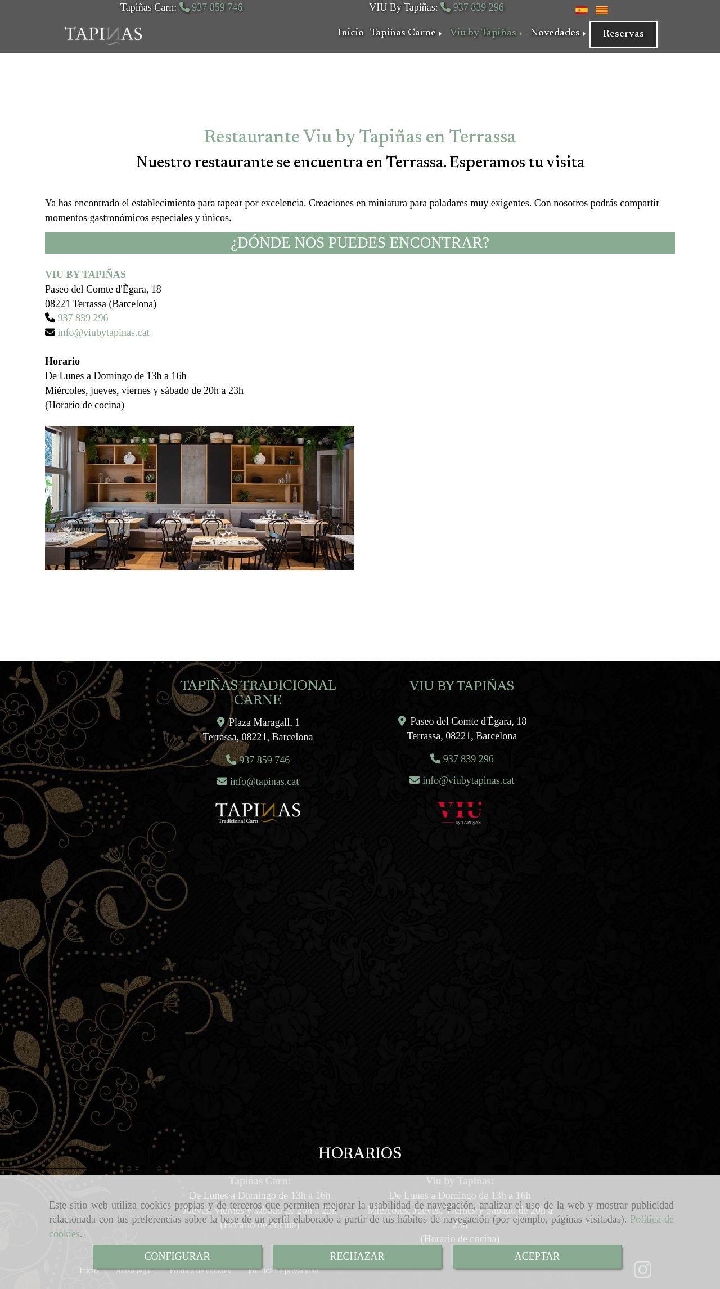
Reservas (623, 34)
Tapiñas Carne (407, 33)
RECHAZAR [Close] (357, 1256)
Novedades (559, 33)
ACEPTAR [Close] (537, 1256)
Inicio (351, 33)
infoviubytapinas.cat (102, 332)
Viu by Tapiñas (487, 33)
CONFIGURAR (177, 1256)
